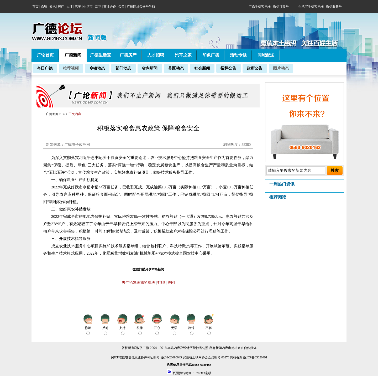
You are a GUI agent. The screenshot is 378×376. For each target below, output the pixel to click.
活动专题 (238, 55)
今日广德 (44, 68)
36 (64, 114)
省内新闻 (150, 68)
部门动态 (123, 68)
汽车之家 (183, 55)
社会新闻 (202, 68)
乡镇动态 (97, 68)
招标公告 (228, 68)
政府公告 (254, 68)
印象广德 (210, 55)
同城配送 (266, 55)
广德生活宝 (100, 55)
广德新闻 (52, 114)
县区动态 (176, 68)
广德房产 (128, 55)
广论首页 (45, 55)
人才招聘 (155, 55)
